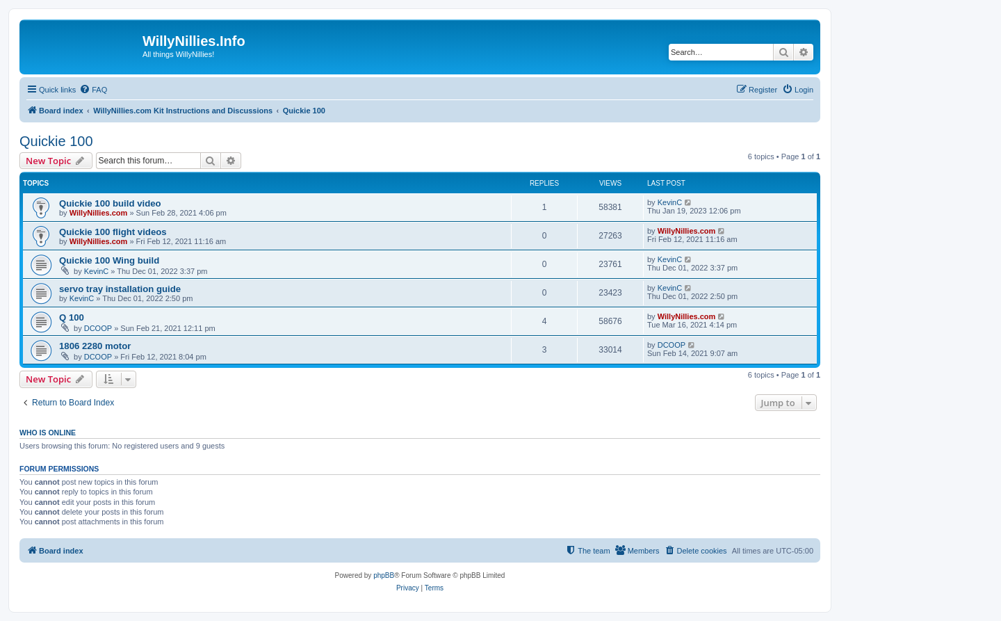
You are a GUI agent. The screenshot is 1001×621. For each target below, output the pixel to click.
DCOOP (98, 328)
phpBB (383, 575)
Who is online (47, 432)
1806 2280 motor (95, 346)
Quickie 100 (56, 141)
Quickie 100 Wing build (109, 260)
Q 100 (71, 317)
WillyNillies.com (99, 213)
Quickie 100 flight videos (113, 232)
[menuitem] (93, 89)
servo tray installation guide (120, 289)
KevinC (670, 202)
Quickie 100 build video (110, 203)
